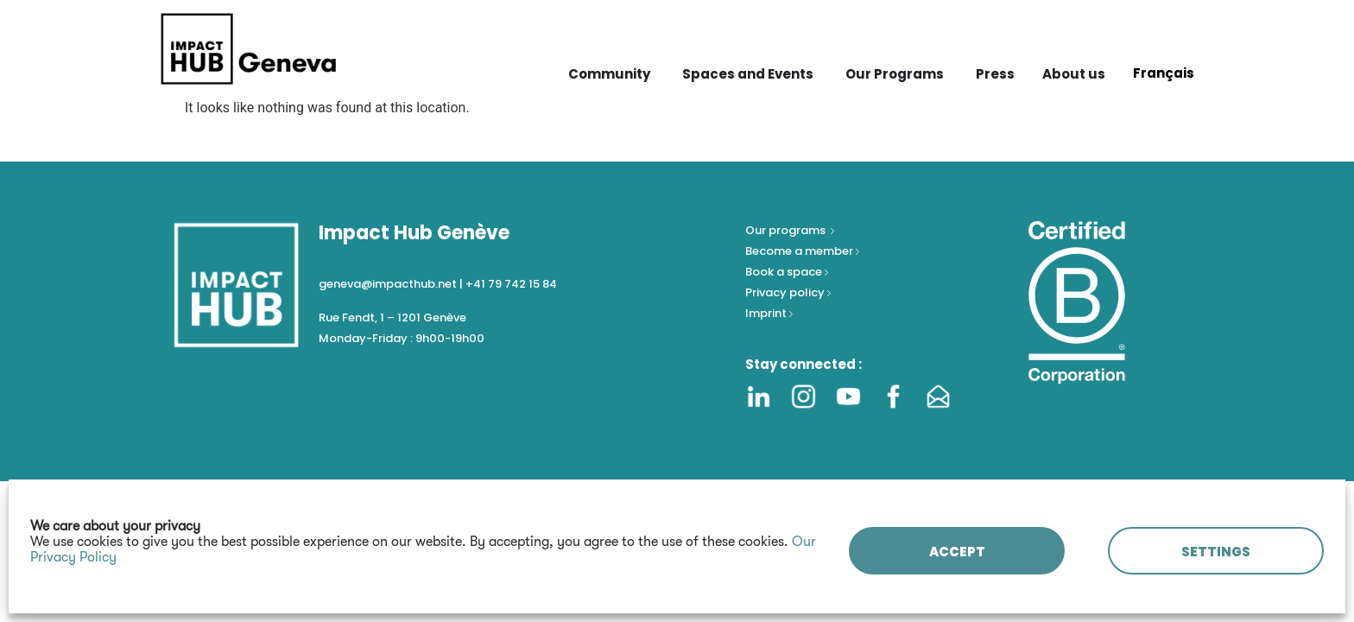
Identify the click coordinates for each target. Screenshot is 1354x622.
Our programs (786, 230)
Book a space (785, 271)
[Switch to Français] (1163, 72)
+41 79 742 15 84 (511, 284)
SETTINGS (1215, 552)
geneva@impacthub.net (388, 284)
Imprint (766, 313)
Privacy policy (786, 292)
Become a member (800, 251)
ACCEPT (957, 552)
